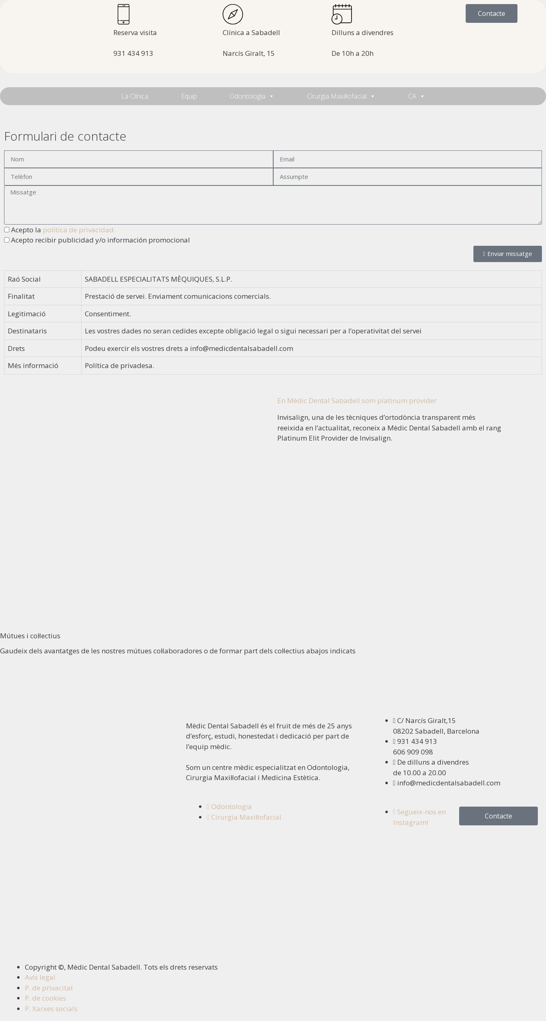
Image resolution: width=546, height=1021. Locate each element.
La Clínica (134, 96)
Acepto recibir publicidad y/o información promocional (100, 240)
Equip (189, 96)
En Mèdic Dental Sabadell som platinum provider (357, 400)
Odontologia (252, 96)
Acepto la (63, 229)
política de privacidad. (79, 229)
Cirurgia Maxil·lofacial (341, 96)
